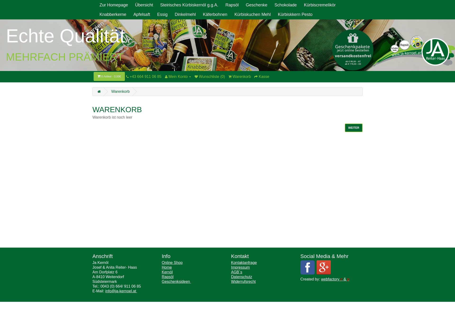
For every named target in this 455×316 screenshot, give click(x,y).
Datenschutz (241, 277)
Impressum (240, 267)
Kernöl (167, 272)
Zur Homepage (114, 5)
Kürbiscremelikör (320, 5)
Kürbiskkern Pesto (295, 14)
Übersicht (144, 5)
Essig (162, 14)
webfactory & (335, 279)
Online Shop (172, 263)
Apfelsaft (141, 14)
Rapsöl (232, 5)
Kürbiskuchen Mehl (252, 14)
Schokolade (285, 5)
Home (167, 267)
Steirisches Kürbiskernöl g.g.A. (189, 5)
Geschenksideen (176, 282)
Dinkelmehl (185, 14)
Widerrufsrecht (243, 282)
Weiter (353, 127)
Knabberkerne (113, 14)
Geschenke (256, 5)
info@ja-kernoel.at (121, 291)
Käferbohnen (215, 14)
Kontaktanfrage (244, 263)
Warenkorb (120, 91)
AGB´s (236, 272)
